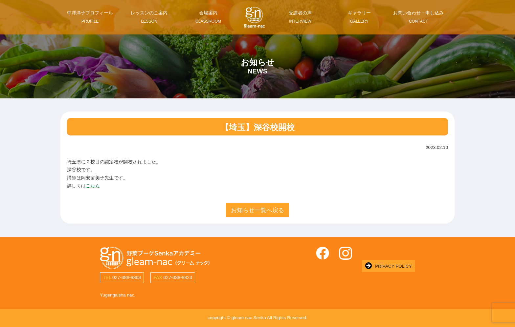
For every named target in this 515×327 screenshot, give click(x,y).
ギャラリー (359, 16)
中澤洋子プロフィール (90, 16)
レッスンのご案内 (149, 16)
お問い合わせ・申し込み (418, 16)
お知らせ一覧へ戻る (257, 210)
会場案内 (208, 16)
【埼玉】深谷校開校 (258, 127)
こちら (93, 185)
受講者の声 (300, 16)
